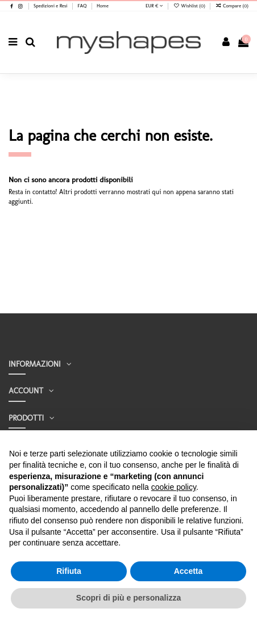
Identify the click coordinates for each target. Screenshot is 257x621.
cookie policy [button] (173, 487)
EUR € (154, 6)
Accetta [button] (188, 571)
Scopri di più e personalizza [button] (128, 597)
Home (103, 6)
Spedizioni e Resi (51, 6)
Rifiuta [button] (68, 571)
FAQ (82, 6)
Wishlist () (189, 6)
